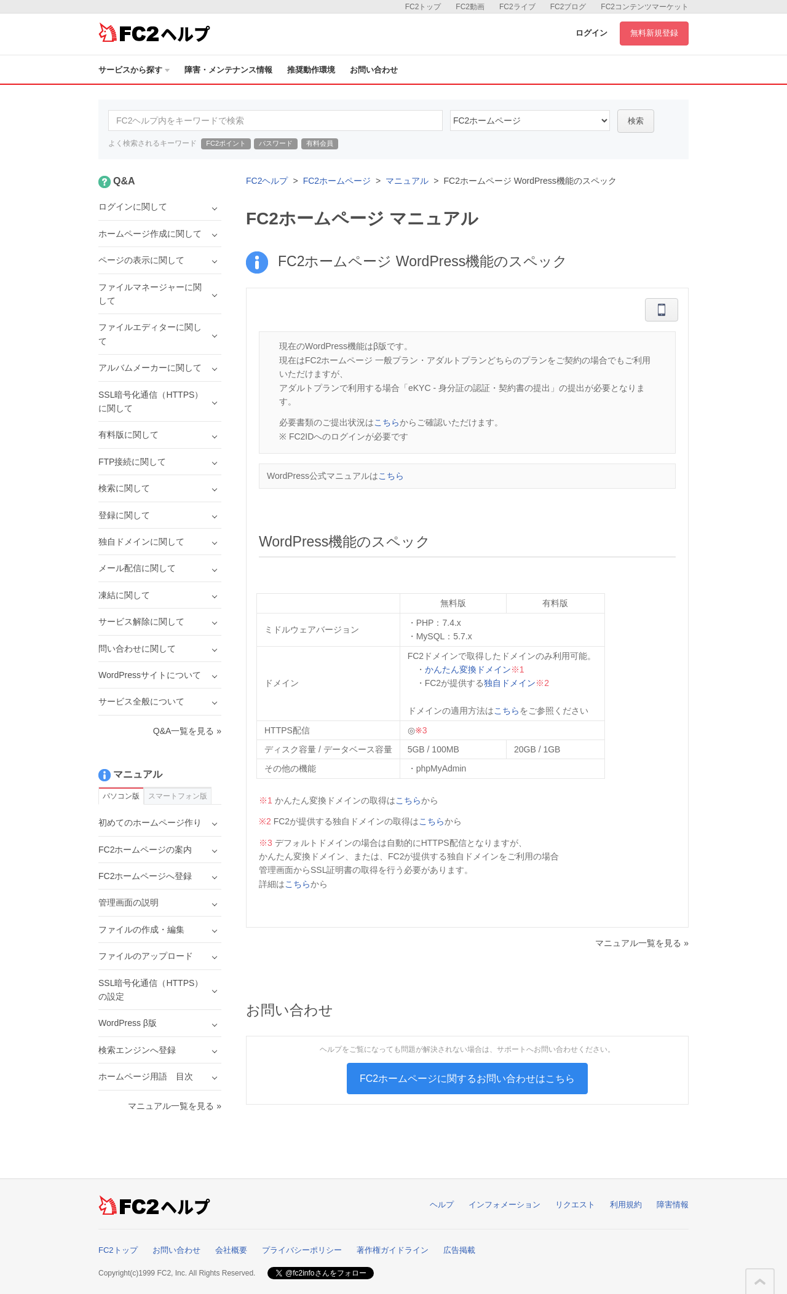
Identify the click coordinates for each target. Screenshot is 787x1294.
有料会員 (319, 143)
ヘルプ (442, 1204)
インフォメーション (504, 1204)
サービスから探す (134, 69)
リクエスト (575, 1204)
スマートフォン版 (177, 796)
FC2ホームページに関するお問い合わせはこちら (467, 1078)
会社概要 (231, 1250)
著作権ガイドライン (393, 1250)
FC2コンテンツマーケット (645, 6)
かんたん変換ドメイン (468, 669)
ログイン (591, 32)
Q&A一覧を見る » (187, 731)
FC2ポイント (226, 143)
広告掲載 (459, 1250)
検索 (636, 120)
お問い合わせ (374, 69)
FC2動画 (470, 6)
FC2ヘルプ (267, 181)
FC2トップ (423, 6)
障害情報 (673, 1204)
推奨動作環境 (311, 69)
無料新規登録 (654, 32)
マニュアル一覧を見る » (642, 943)
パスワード (276, 143)
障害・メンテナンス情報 (228, 69)
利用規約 (626, 1204)
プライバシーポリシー (302, 1250)
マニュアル (407, 181)
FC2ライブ (517, 6)
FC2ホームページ (337, 181)
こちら (387, 422)
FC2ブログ (568, 6)
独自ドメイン (510, 683)
